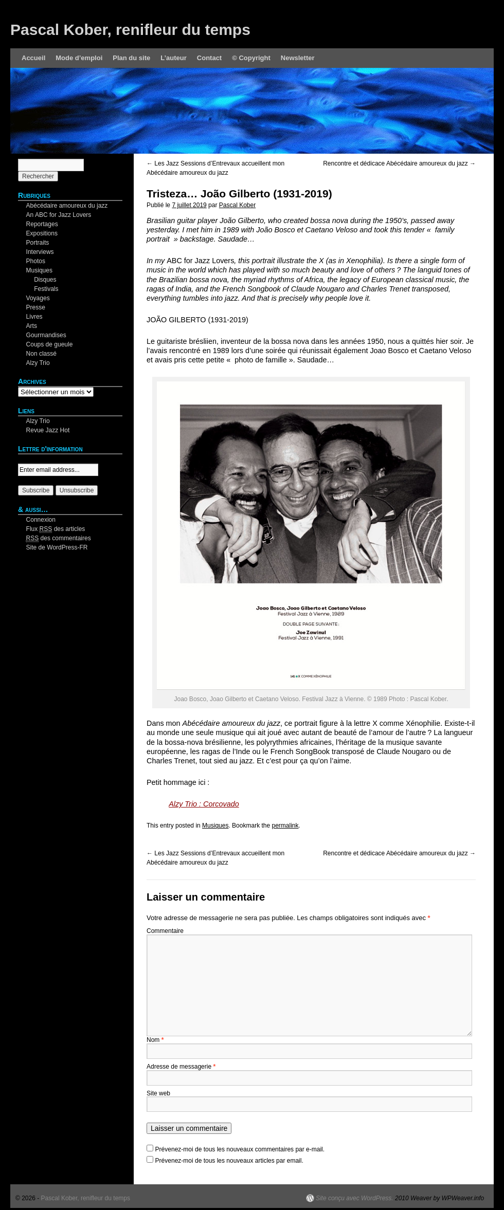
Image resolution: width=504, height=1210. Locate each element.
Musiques (215, 825)
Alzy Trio (38, 362)
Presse (35, 307)
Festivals (46, 288)
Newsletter (298, 58)
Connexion (41, 519)
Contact (209, 58)
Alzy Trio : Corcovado (204, 804)
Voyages (38, 298)
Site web (158, 1093)
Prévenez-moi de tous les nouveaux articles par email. (229, 1160)
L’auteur (173, 58)
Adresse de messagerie (181, 1066)
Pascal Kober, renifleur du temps (130, 29)
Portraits (37, 242)
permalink (285, 825)
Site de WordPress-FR (57, 547)
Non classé (41, 353)
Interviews (40, 251)
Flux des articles (55, 529)
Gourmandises (46, 335)
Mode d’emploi (79, 58)
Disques (45, 279)
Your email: (33, 459)
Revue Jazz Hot (48, 430)
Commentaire (165, 930)
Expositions (42, 233)
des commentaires (58, 538)
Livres (34, 316)
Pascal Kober (237, 205)
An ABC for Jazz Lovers (59, 214)
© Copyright (251, 58)
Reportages (42, 224)
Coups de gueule (49, 344)
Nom (155, 1039)
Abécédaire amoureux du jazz (67, 205)
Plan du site (131, 58)
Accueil (33, 58)
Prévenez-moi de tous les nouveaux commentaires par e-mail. (240, 1149)
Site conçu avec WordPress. (354, 1198)
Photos (35, 261)
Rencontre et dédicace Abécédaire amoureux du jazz (399, 163)
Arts (31, 325)
